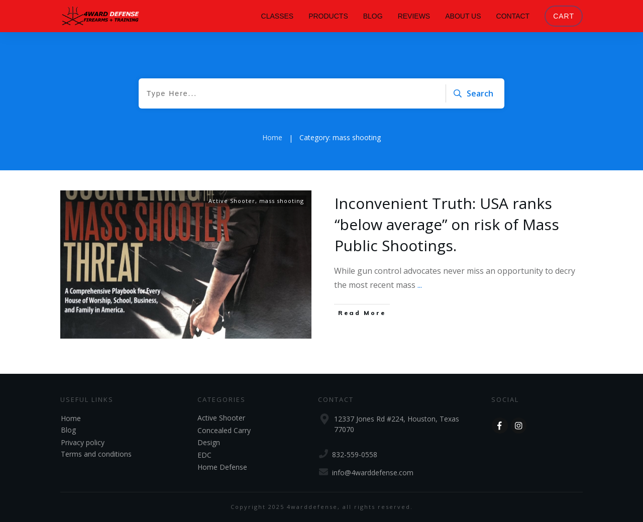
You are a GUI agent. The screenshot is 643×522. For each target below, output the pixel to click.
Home (71, 418)
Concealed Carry (224, 430)
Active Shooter (231, 200)
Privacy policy (82, 442)
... (419, 284)
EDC (204, 455)
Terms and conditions (96, 454)
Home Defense (222, 467)
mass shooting (281, 200)
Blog (68, 430)
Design (208, 442)
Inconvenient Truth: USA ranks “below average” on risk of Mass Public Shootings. (447, 224)
